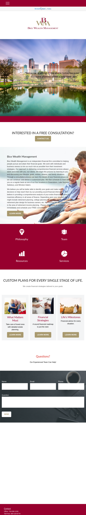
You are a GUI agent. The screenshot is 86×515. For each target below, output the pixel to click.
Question (5, 395)
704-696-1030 (13, 511)
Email (32, 381)
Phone (60, 381)
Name (4, 381)
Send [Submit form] (6, 414)
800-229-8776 (15, 514)
